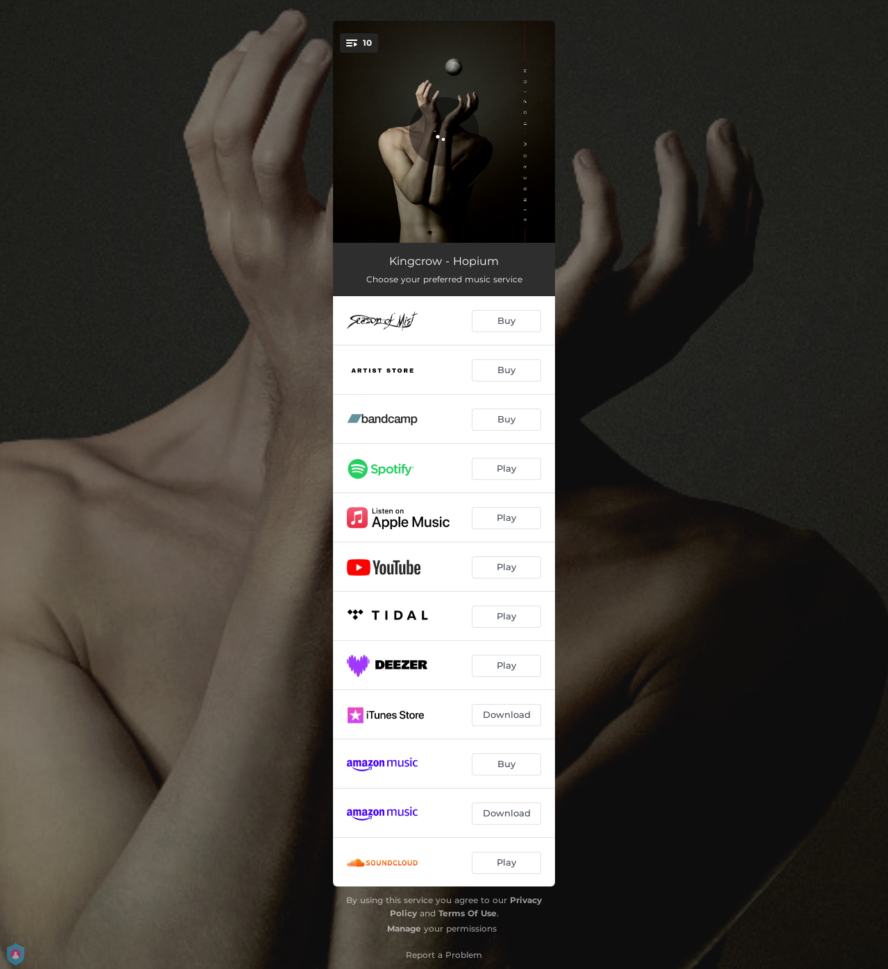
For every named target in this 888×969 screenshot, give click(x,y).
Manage (404, 928)
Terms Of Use (467, 913)
